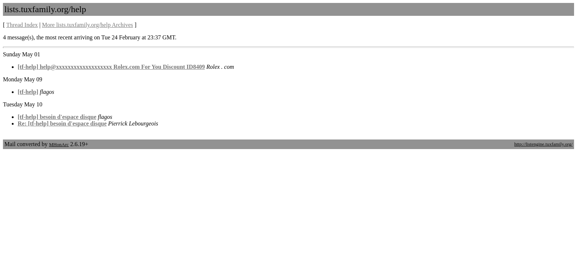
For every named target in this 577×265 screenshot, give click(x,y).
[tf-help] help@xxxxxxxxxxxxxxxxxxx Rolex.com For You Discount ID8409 (111, 67)
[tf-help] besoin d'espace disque (57, 117)
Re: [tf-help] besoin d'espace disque (62, 123)
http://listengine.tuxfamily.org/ (543, 144)
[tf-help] (28, 92)
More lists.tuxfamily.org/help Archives (87, 25)
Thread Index (22, 25)
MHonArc (58, 144)
